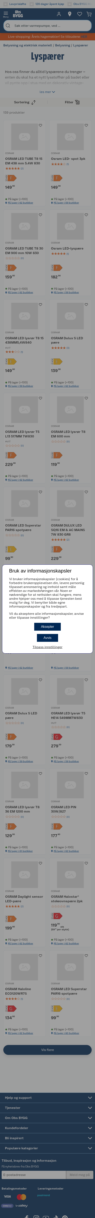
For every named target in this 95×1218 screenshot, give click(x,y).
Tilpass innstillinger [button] (47, 647)
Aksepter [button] (47, 626)
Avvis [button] (47, 638)
